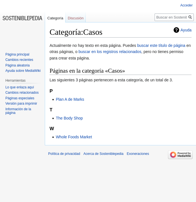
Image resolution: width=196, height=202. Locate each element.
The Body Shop (69, 118)
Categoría (55, 18)
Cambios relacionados (22, 93)
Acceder (186, 5)
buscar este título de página (161, 45)
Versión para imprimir (21, 103)
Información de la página (18, 111)
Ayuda (186, 30)
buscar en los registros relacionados (110, 51)
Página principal (17, 54)
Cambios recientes (19, 60)
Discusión (75, 18)
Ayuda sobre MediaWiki (23, 71)
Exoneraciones (138, 154)
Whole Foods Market (74, 137)
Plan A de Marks (70, 99)
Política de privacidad (64, 154)
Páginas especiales (19, 98)
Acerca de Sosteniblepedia (103, 154)
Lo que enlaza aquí (19, 87)
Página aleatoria (17, 65)
